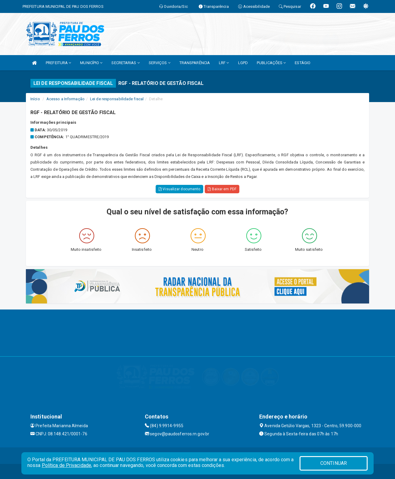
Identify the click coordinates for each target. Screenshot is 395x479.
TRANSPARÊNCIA (194, 63)
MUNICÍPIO (91, 63)
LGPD (243, 63)
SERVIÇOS (159, 63)
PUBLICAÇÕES (271, 63)
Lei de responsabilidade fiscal (117, 99)
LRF (224, 63)
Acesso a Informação (65, 99)
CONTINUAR (333, 463)
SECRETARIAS (125, 63)
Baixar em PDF (222, 189)
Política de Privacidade (66, 465)
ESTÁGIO (302, 63)
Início (35, 99)
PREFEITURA (58, 63)
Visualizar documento (179, 189)
